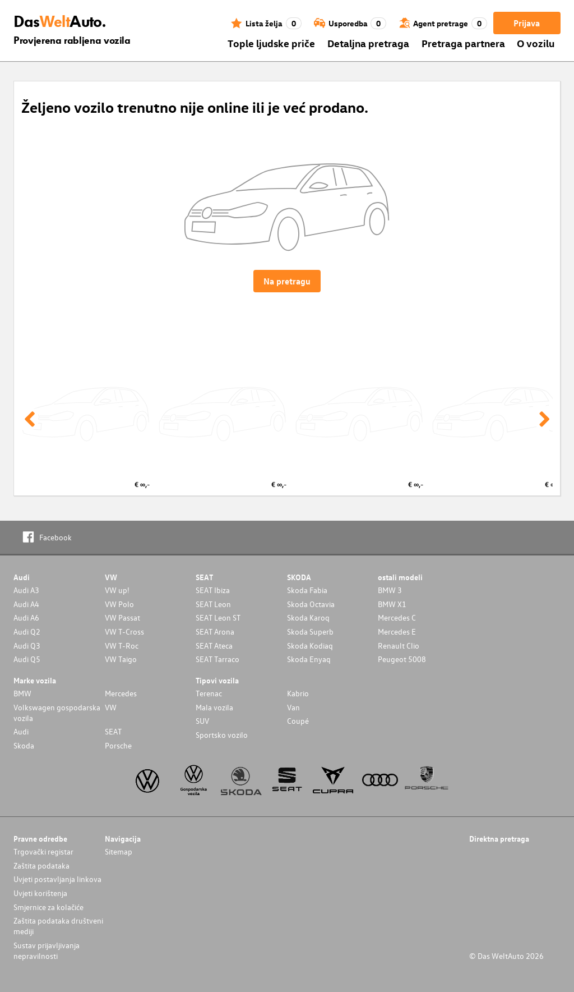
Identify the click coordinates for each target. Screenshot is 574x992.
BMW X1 (392, 604)
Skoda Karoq (308, 617)
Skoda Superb (310, 631)
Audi (21, 731)
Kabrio (298, 693)
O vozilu (535, 42)
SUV (202, 720)
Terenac (209, 693)
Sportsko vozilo (222, 734)
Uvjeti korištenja (40, 893)
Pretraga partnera (463, 42)
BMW (22, 693)
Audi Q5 (26, 659)
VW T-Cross (124, 631)
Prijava (526, 23)
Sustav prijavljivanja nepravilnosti (46, 950)
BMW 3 (390, 590)
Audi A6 (26, 617)
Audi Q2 (26, 631)
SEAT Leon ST (218, 617)
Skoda (23, 745)
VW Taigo (121, 659)
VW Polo (119, 604)
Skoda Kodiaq (310, 645)
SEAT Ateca (214, 645)
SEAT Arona (215, 631)
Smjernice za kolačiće (48, 907)
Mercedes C (397, 617)
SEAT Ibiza (213, 590)
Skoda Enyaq (309, 659)
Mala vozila (214, 707)
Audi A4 (26, 604)
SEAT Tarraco (217, 659)
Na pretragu (287, 281)
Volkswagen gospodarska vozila (56, 712)
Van (293, 707)
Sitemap (118, 851)
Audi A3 (26, 590)
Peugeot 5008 (402, 659)
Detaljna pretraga (368, 42)
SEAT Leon (213, 604)
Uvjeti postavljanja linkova (57, 879)
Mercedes (121, 693)
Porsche (118, 745)
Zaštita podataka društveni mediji (58, 925)
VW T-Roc (121, 645)
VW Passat (122, 617)
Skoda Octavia (311, 604)
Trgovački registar (43, 851)
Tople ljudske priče (271, 42)
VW (111, 707)
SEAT (113, 731)
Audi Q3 (26, 645)
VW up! (117, 590)
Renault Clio (398, 645)
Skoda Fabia (307, 590)
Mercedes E (397, 631)
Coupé (298, 720)
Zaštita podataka (41, 865)
